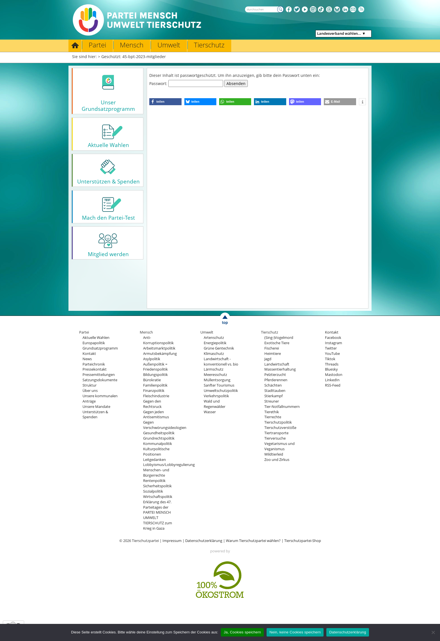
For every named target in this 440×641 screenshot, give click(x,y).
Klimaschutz (214, 353)
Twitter (331, 348)
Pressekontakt (94, 369)
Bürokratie (152, 380)
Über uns (90, 390)
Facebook (333, 337)
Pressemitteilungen (98, 374)
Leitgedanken (154, 459)
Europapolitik (93, 343)
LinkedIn (332, 380)
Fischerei (271, 348)
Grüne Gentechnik (219, 348)
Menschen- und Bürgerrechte (156, 473)
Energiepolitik (215, 343)
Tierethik (271, 412)
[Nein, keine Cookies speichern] (433, 632)
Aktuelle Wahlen (95, 337)
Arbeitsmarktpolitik (159, 348)
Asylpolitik (151, 359)
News (87, 359)
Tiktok (330, 359)
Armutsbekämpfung (160, 353)
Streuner (271, 401)
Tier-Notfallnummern (282, 406)
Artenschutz (214, 337)
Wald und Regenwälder (214, 404)
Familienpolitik (155, 385)
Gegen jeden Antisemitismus (156, 415)
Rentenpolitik (154, 480)
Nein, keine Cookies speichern (295, 632)
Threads (331, 364)
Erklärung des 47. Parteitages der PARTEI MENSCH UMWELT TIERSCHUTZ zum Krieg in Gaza (157, 515)
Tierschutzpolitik (278, 422)
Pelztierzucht (275, 374)
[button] (165, 101)
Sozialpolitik (153, 491)
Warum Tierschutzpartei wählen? (253, 540)
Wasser (210, 412)
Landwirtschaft (276, 364)
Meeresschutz (215, 374)
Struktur (89, 385)
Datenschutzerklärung (203, 540)
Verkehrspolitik (216, 396)
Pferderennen (275, 380)
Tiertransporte (276, 433)
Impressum (172, 540)
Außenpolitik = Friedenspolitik (155, 367)
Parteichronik (93, 364)
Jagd (267, 359)
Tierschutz (209, 44)
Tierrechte (272, 417)
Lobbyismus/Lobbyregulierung (169, 464)
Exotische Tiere (276, 343)
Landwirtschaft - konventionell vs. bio (221, 362)
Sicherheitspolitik (157, 486)
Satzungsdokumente (99, 380)
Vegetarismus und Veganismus (279, 446)
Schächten (273, 385)
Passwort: (186, 83)
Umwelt (168, 44)
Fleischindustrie (156, 396)
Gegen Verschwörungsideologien (164, 425)
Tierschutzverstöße (280, 427)
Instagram (333, 343)
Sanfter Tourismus (219, 385)
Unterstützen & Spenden (95, 415)
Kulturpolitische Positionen (156, 452)
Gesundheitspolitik (159, 433)
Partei (97, 44)
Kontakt (89, 353)
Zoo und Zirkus (276, 459)
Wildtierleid (273, 454)
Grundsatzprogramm (100, 348)
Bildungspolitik (155, 374)
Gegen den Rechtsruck (152, 404)
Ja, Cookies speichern (242, 632)
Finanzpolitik (153, 390)
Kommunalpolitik (157, 443)
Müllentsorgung (217, 380)
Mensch (131, 44)
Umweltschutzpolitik (221, 390)
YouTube (332, 353)
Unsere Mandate (96, 406)
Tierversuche (275, 438)
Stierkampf (273, 396)
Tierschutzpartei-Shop (302, 540)
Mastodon (333, 374)
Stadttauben (274, 390)
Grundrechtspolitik (159, 438)
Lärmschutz (213, 369)
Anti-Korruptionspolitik (158, 340)
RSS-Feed (332, 385)
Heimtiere (272, 353)
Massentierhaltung (280, 369)
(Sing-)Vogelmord (278, 337)
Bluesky (331, 369)
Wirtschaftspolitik (157, 496)
